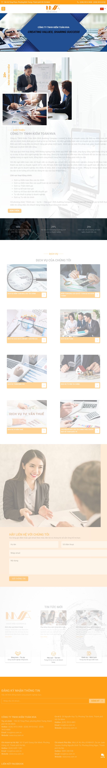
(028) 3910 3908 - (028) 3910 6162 (91, 2)
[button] (103, 8)
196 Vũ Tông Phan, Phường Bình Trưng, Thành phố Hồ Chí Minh (25, 2)
